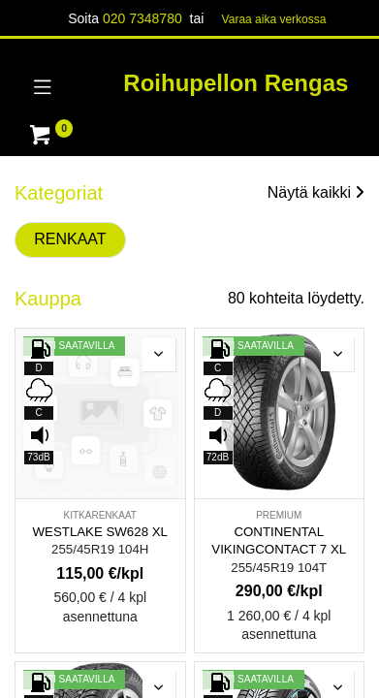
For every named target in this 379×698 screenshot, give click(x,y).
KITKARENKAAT (100, 515)
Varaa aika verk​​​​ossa (274, 19)
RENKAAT (70, 239)
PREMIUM (278, 515)
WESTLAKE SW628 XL (100, 531)
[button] (158, 354)
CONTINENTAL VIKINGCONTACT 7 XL (278, 540)
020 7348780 (142, 18)
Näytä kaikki (316, 192)
